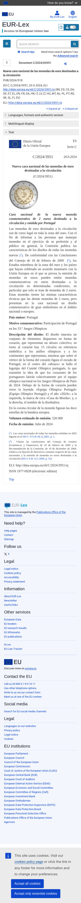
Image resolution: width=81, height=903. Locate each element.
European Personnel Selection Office (25, 813)
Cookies (9, 738)
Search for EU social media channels (25, 711)
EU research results (15, 628)
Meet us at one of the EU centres (23, 696)
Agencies (9, 822)
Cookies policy (12, 573)
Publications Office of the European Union (28, 817)
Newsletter (10, 600)
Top (11, 479)
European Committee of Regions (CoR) (26, 792)
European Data (12, 619)
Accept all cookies (27, 883)
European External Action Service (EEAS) (27, 783)
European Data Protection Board (22, 809)
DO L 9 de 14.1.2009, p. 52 (36, 458)
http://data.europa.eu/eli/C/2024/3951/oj (29, 89)
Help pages (10, 530)
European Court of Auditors (19, 779)
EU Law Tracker (13, 648)
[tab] (41, 115)
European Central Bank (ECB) (20, 774)
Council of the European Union (21, 762)
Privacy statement (14, 581)
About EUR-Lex (12, 596)
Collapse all (70, 108)
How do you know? (62, 2)
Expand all (53, 108)
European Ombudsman (17, 800)
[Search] (74, 44)
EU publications (13, 636)
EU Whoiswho (12, 632)
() (21, 255)
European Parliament (16, 753)
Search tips (26, 51)
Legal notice (11, 568)
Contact (8, 534)
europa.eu (30, 668)
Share (67, 64)
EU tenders (10, 623)
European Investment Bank (19, 796)
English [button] (73, 14)
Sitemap (9, 539)
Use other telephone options (20, 688)
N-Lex (7, 644)
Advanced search (67, 55)
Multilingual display (19, 123)
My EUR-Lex (57, 14)
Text (9, 132)
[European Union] (12, 662)
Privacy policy (12, 730)
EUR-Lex (15, 24)
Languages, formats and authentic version (33, 115)
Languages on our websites (20, 726)
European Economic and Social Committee (28, 787)
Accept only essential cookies (35, 893)
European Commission (17, 766)
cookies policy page (29, 861)
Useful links (11, 604)
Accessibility (11, 577)
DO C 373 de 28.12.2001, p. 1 (38, 436)
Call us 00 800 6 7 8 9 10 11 (19, 683)
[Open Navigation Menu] (7, 43)
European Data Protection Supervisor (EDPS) (29, 804)
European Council (14, 757)
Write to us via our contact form (22, 692)
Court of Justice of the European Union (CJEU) (30, 770)
